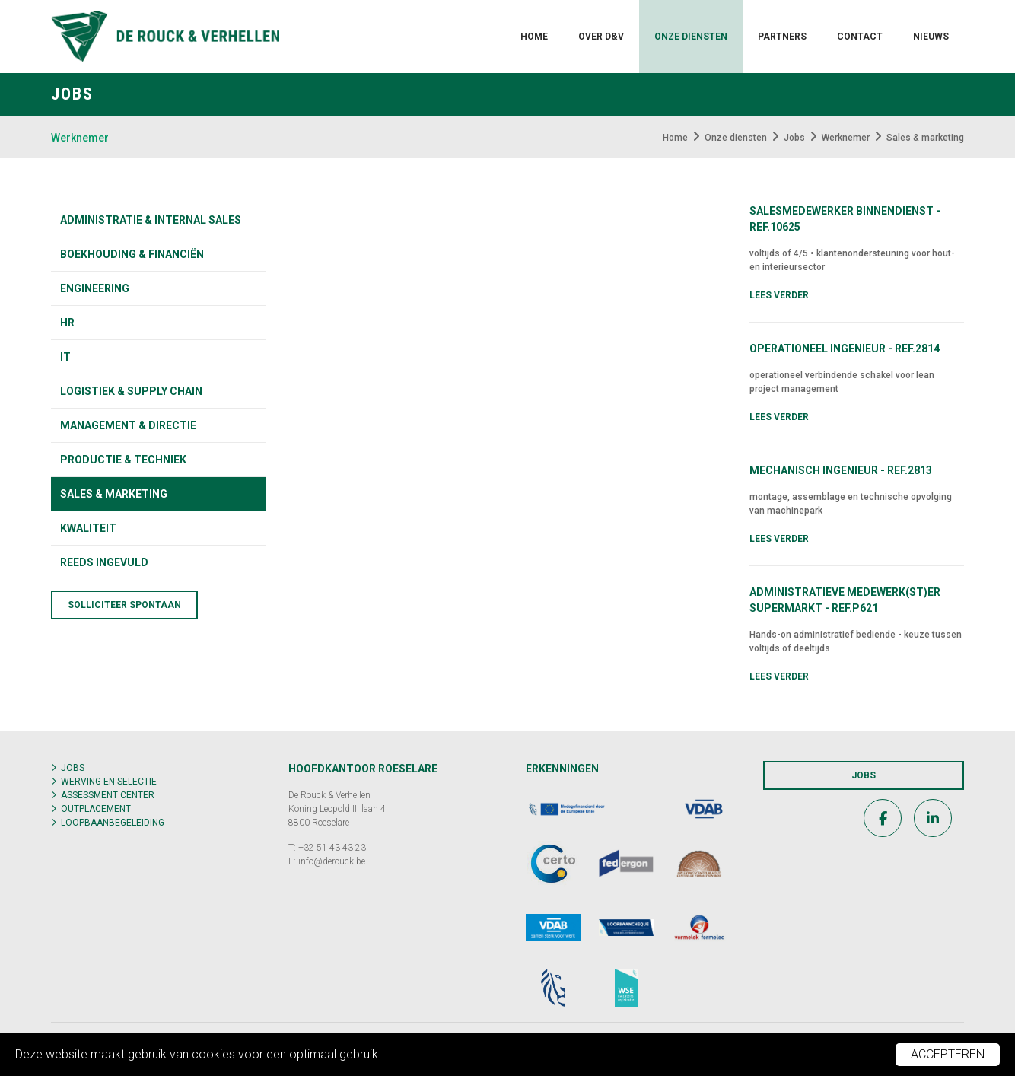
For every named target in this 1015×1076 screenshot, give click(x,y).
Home (534, 36)
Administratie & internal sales (150, 220)
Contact (860, 36)
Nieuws (931, 36)
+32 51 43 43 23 (332, 847)
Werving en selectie (109, 781)
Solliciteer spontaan (124, 605)
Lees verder (779, 295)
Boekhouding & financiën (132, 254)
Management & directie (128, 425)
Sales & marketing (113, 494)
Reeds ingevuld (104, 562)
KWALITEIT (88, 528)
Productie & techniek (123, 460)
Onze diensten (690, 36)
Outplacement (96, 809)
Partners (782, 36)
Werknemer (80, 138)
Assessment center (107, 795)
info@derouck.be (331, 861)
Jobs (72, 767)
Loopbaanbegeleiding (112, 822)
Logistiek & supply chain (131, 391)
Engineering (94, 288)
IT (65, 357)
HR (67, 323)
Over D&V (601, 36)
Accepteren (948, 1054)
